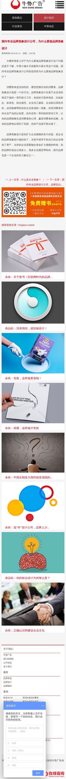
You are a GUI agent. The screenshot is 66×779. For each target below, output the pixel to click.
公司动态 (7, 662)
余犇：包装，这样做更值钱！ (23, 378)
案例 (5, 691)
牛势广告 (7, 655)
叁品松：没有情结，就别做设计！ (26, 328)
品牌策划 (7, 678)
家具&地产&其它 (31, 701)
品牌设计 (7, 682)
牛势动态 (49, 26)
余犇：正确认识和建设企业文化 (25, 630)
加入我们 (7, 666)
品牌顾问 (7, 686)
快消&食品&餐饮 (31, 697)
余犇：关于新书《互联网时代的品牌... (28, 276)
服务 (5, 672)
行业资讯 (17, 26)
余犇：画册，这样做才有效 (22, 428)
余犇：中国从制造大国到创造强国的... (28, 477)
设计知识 (49, 17)
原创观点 (17, 17)
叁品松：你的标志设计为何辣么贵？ (27, 577)
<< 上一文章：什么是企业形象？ (23, 179)
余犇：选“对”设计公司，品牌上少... (27, 527)
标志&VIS (8, 697)
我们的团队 (8, 659)
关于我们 (8, 649)
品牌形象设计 (46, 61)
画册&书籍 (8, 701)
